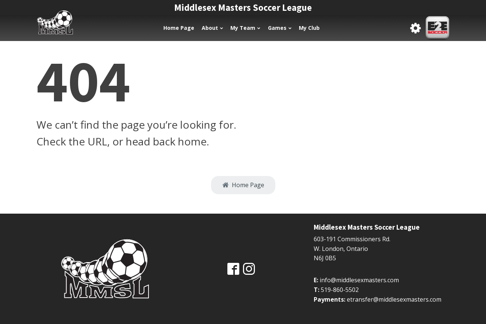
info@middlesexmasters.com (359, 280)
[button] (243, 185)
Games (279, 27)
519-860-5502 (340, 290)
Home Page (178, 27)
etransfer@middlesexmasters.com (394, 299)
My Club (309, 27)
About (212, 27)
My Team (245, 27)
